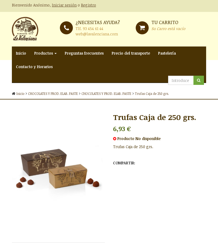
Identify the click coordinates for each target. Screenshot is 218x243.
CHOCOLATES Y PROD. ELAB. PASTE (53, 93)
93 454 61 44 (93, 28)
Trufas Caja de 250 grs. (152, 93)
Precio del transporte (131, 53)
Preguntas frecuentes (84, 53)
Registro (88, 5)
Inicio (21, 53)
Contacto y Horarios (34, 66)
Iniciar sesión (64, 5)
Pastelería (167, 53)
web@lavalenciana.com (97, 33)
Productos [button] (45, 53)
